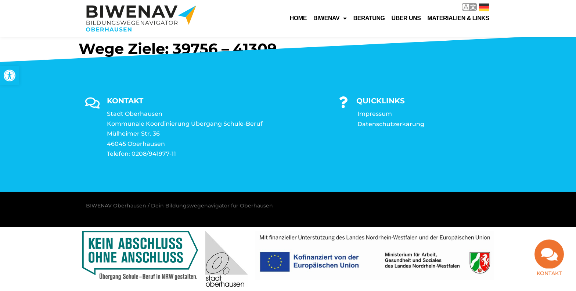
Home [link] (298, 18)
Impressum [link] (374, 113)
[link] (9, 75)
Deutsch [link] (484, 7)
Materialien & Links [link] (458, 18)
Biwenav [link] (330, 18)
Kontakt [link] (549, 278)
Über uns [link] (406, 18)
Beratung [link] (369, 18)
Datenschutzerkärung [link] (390, 124)
